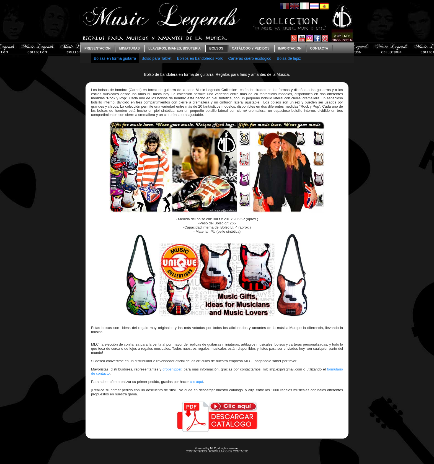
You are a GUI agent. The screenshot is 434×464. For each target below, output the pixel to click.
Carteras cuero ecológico (249, 58)
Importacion (289, 48)
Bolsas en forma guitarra (115, 58)
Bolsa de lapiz (289, 58)
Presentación (97, 48)
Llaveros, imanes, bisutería (174, 48)
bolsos (216, 48)
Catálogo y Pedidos (251, 48)
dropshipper (171, 369)
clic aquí (196, 382)
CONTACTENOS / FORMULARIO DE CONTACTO (217, 451)
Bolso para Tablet (157, 58)
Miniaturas (129, 48)
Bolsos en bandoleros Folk (200, 58)
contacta (319, 48)
